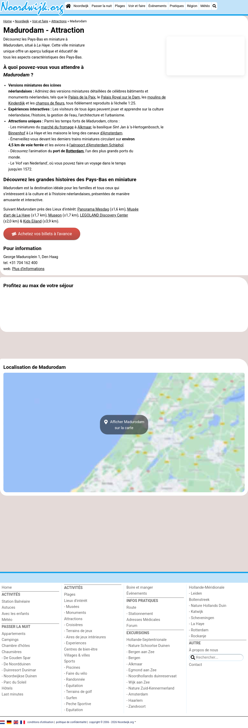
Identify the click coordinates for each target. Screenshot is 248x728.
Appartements (13, 634)
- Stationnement (140, 614)
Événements (157, 6)
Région (192, 6)
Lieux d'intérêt (75, 601)
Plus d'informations (28, 269)
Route (131, 607)
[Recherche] (214, 6)
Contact (195, 665)
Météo (205, 6)
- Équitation (73, 686)
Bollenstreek (199, 600)
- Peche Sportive (77, 704)
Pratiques (177, 6)
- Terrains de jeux (78, 631)
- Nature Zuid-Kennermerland (151, 688)
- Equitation (73, 710)
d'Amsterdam (111, 133)
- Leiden (195, 593)
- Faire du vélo (75, 673)
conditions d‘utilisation (40, 722)
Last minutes (12, 694)
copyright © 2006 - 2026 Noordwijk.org (111, 722)
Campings (10, 640)
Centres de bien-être (80, 649)
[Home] (68, 6)
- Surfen (70, 698)
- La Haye (196, 624)
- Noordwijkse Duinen (19, 676)
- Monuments (75, 613)
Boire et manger (140, 587)
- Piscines (72, 667)
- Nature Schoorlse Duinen (148, 646)
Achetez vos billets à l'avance (42, 233)
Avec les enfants (15, 614)
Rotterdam (75, 151)
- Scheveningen (201, 618)
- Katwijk (196, 611)
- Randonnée (74, 679)
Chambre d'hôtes (16, 646)
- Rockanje (197, 636)
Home (7, 587)
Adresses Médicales (143, 620)
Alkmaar (84, 127)
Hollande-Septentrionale (147, 640)
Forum (132, 626)
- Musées (71, 607)
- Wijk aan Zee (138, 682)
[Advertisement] (124, 345)
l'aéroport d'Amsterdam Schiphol (96, 145)
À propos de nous (203, 650)
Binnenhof (16, 133)
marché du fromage (57, 127)
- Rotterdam (198, 630)
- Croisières (73, 625)
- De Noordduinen (16, 664)
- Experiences (75, 643)
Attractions (73, 619)
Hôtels (7, 688)
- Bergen (133, 658)
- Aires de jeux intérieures (85, 637)
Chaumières (12, 652)
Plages (120, 6)
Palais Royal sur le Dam (120, 97)
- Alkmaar (134, 664)
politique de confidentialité (71, 722)
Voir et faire (136, 6)
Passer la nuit (102, 6)
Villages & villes (77, 655)
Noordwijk (80, 6)
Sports (69, 661)
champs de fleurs (50, 103)
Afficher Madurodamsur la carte (124, 424)
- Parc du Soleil (14, 682)
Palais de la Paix (81, 97)
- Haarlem (135, 700)
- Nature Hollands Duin (207, 606)
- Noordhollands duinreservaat (152, 676)
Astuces (8, 607)
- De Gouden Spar (16, 658)
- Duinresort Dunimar (19, 670)
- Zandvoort (136, 706)
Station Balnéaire (16, 601)
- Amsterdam (137, 694)
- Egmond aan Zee (142, 670)
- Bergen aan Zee (140, 652)
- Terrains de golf (78, 692)
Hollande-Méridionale (206, 587)
